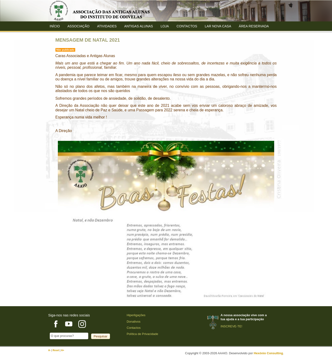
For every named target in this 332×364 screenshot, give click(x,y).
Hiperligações (136, 315)
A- (49, 350)
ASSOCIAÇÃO (78, 26)
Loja (165, 26)
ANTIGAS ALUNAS (138, 26)
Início (55, 26)
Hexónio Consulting (268, 353)
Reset (56, 350)
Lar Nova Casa (218, 26)
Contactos (187, 26)
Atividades (107, 26)
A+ (62, 350)
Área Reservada (254, 26)
